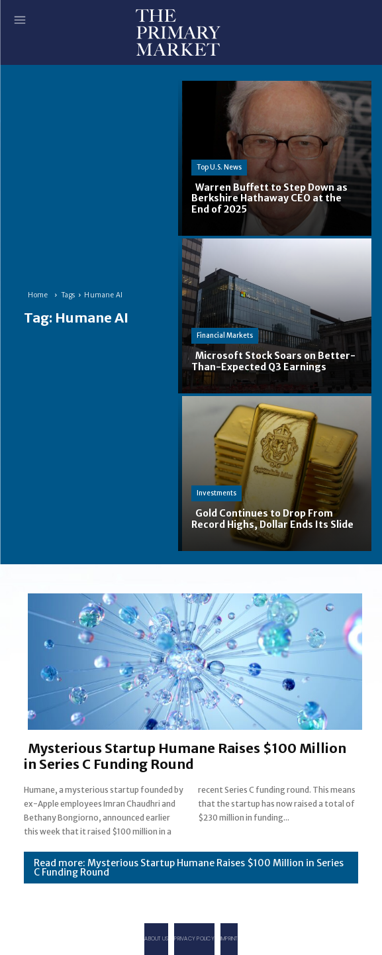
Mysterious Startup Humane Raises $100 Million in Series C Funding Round (185, 756)
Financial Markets (225, 335)
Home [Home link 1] (38, 295)
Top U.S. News (219, 167)
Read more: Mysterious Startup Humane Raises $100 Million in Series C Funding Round (189, 867)
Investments (216, 493)
